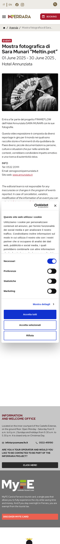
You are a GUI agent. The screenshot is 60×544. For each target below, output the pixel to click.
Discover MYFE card (15, 516)
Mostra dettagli (41, 304)
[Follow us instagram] (22, 4)
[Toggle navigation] (4, 16)
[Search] (55, 4)
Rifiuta (30, 335)
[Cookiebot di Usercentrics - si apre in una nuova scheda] (35, 206)
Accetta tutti (30, 314)
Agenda (13, 27)
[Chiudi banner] (55, 206)
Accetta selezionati (30, 325)
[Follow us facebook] (17, 4)
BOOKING (49, 16)
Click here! (30, 465)
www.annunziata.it (23, 174)
